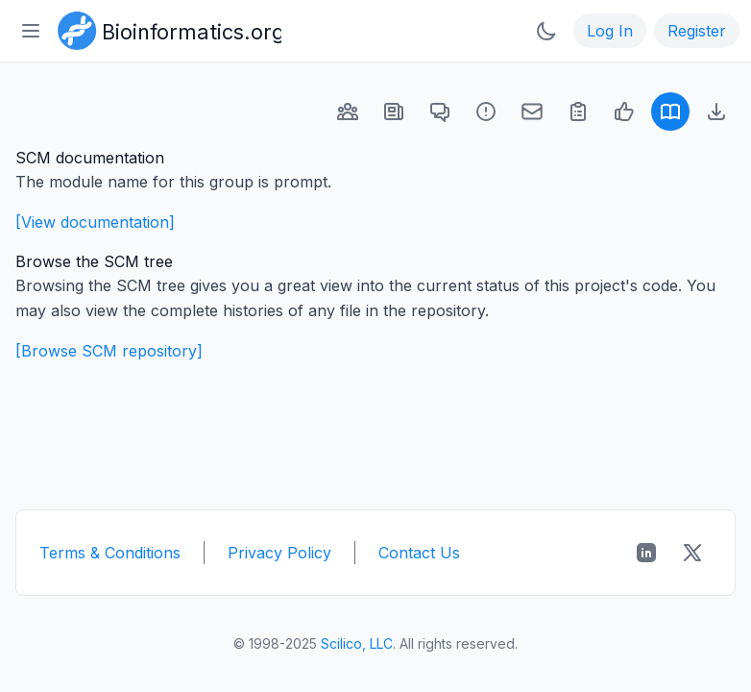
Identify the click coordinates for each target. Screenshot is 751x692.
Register (696, 30)
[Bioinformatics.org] (165, 28)
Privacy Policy (279, 552)
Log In (610, 30)
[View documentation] (95, 222)
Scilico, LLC (357, 643)
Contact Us (419, 552)
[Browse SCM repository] (109, 350)
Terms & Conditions (110, 552)
